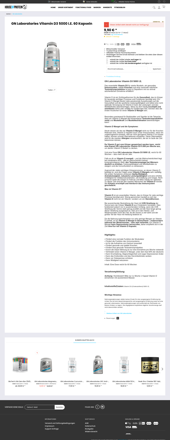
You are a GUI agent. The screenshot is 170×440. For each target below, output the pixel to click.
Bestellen (59, 405)
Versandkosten (122, 438)
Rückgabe (89, 427)
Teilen (50, 90)
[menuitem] (158, 1)
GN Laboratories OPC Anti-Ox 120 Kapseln (98, 380)
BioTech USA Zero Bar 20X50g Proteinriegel (20, 380)
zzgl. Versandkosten (117, 34)
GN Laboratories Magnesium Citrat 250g (46, 380)
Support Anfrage (52, 427)
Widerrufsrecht (91, 430)
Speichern (157, 69)
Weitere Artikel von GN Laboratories (118, 312)
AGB (86, 421)
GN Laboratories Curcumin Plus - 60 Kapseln (72, 380)
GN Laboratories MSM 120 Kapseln (124, 380)
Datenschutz (90, 424)
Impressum (49, 424)
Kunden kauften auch (84, 338)
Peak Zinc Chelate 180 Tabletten (150, 380)
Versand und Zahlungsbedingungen (60, 421)
